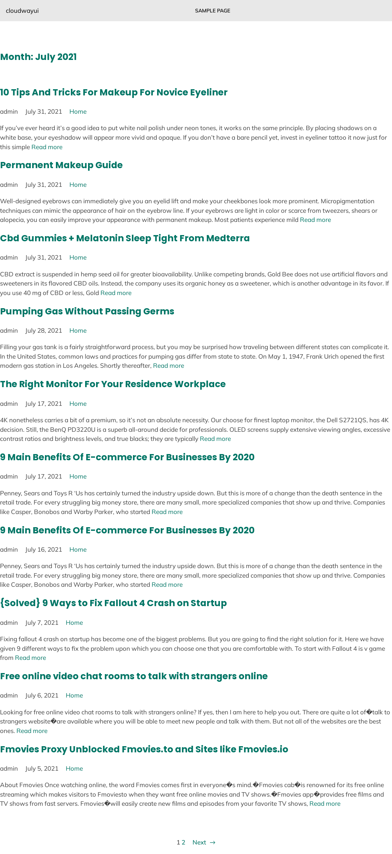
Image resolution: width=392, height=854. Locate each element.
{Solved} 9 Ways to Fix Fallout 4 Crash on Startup (113, 603)
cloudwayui (22, 10)
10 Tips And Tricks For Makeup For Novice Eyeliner (114, 92)
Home (78, 111)
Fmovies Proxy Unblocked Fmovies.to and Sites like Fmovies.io (144, 749)
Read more (46, 147)
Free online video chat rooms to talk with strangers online (134, 676)
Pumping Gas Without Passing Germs (87, 311)
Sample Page (212, 10)
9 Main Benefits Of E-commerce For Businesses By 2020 (127, 457)
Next (204, 842)
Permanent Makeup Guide (61, 165)
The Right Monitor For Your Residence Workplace (113, 384)
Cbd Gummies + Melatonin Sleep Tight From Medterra (125, 238)
